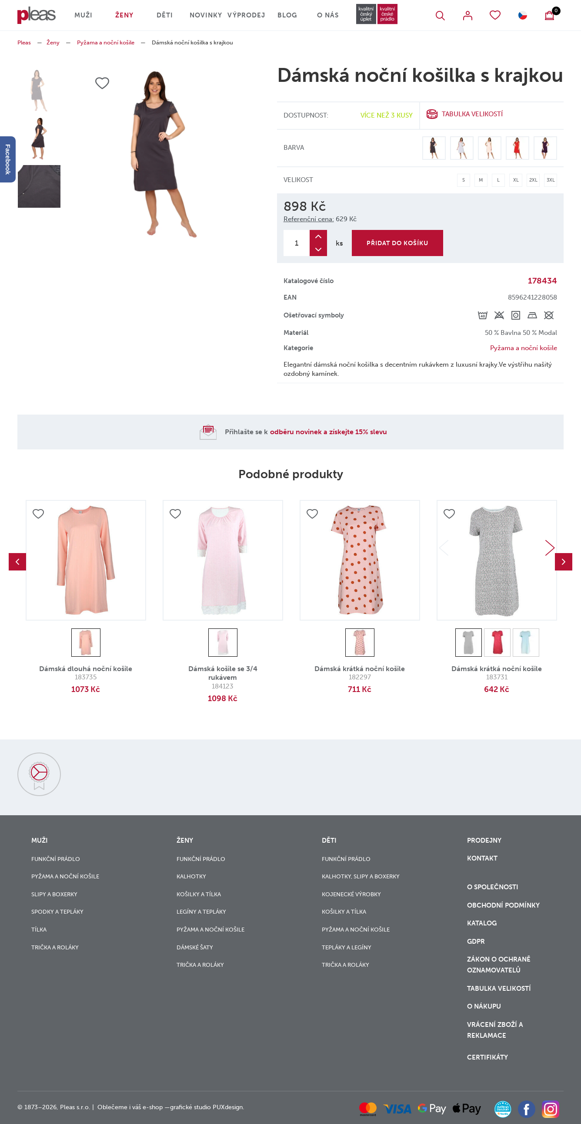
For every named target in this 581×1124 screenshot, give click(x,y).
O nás (328, 15)
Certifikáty (487, 1057)
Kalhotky (191, 876)
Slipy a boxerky (54, 894)
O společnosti (493, 887)
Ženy (124, 15)
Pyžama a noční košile (105, 42)
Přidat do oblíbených (38, 513)
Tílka (39, 929)
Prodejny (484, 840)
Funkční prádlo (55, 859)
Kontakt (482, 858)
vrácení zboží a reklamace (495, 1030)
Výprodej (246, 15)
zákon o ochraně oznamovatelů (499, 964)
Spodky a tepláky (57, 911)
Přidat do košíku (397, 243)
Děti (165, 15)
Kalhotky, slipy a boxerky (361, 876)
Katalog (482, 923)
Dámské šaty (195, 947)
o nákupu (484, 1006)
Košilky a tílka (199, 894)
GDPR (476, 941)
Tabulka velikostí (472, 114)
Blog (287, 15)
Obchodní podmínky (503, 905)
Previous (17, 561)
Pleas (24, 42)
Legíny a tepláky (201, 911)
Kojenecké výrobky (351, 894)
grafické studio (190, 1107)
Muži (83, 15)
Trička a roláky (55, 947)
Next (550, 548)
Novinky (206, 15)
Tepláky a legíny (346, 947)
